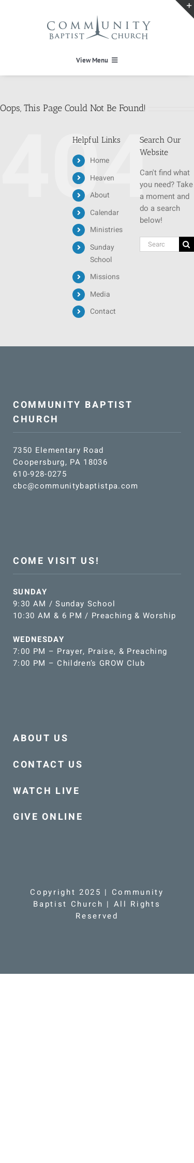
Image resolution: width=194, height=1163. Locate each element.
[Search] (186, 244)
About (100, 195)
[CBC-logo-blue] (99, 19)
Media (100, 294)
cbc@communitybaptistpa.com (76, 486)
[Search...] (159, 244)
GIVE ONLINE (48, 817)
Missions (105, 276)
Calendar (104, 212)
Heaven (102, 178)
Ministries (106, 229)
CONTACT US (48, 765)
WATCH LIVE (46, 791)
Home (99, 160)
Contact (103, 311)
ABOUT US (40, 738)
